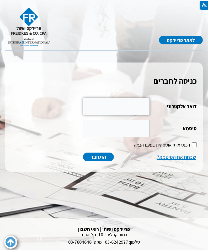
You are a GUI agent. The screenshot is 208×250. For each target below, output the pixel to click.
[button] (10, 242)
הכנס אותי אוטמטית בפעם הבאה (162, 145)
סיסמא (190, 128)
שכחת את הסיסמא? (176, 157)
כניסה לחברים (175, 81)
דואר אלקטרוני (182, 106)
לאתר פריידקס (181, 40)
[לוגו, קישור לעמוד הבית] (29, 27)
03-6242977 (116, 242)
